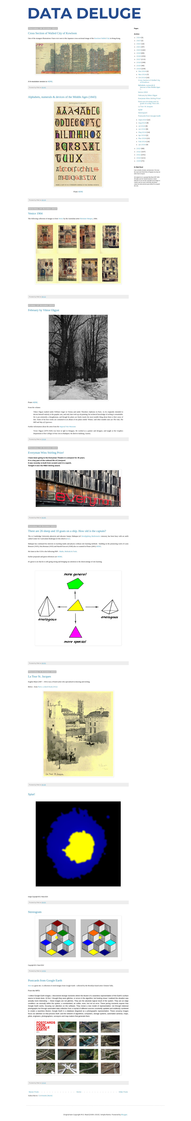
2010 (139, 158)
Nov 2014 (142, 74)
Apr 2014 (142, 135)
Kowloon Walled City (102, 38)
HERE (50, 81)
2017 (139, 59)
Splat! (31, 794)
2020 (139, 50)
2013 (139, 148)
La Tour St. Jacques (39, 676)
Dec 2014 (142, 71)
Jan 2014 (142, 144)
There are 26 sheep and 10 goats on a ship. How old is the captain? (67, 531)
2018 (139, 56)
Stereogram (34, 912)
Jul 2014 (141, 126)
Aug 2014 (142, 123)
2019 (139, 53)
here (68, 539)
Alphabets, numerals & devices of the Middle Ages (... (149, 87)
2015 (139, 65)
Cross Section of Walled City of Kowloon (52, 33)
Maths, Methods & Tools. (68, 551)
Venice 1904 (35, 213)
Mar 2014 (142, 138)
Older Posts (123, 1092)
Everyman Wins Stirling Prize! (46, 452)
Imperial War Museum (67, 427)
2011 (139, 155)
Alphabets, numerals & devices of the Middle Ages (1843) (62, 97)
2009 (139, 161)
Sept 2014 (142, 120)
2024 (139, 37)
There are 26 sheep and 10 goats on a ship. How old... (149, 102)
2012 (139, 151)
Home (78, 1092)
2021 (139, 47)
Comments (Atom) (45, 1095)
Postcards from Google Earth (45, 980)
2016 (139, 62)
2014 (139, 68)
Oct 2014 (142, 77)
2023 (139, 40)
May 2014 (142, 132)
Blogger (124, 1114)
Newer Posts (34, 1092)
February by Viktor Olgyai (43, 310)
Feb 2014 (142, 141)
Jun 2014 (142, 129)
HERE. (35, 402)
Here (29, 986)
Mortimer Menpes (86, 219)
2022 (139, 44)
